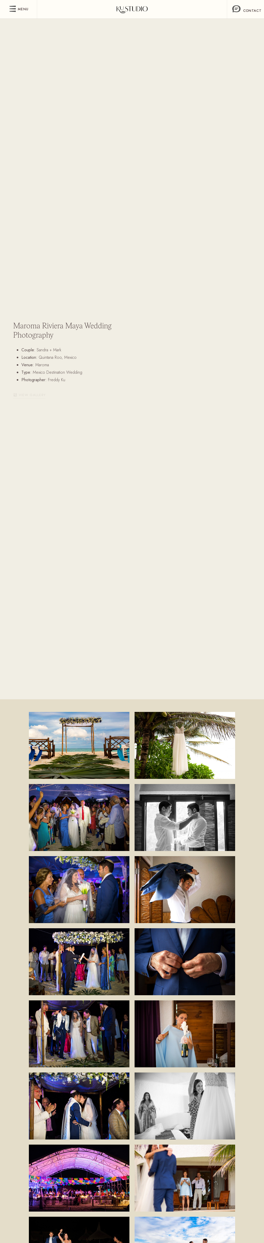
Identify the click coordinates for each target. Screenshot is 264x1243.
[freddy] (132, 9)
